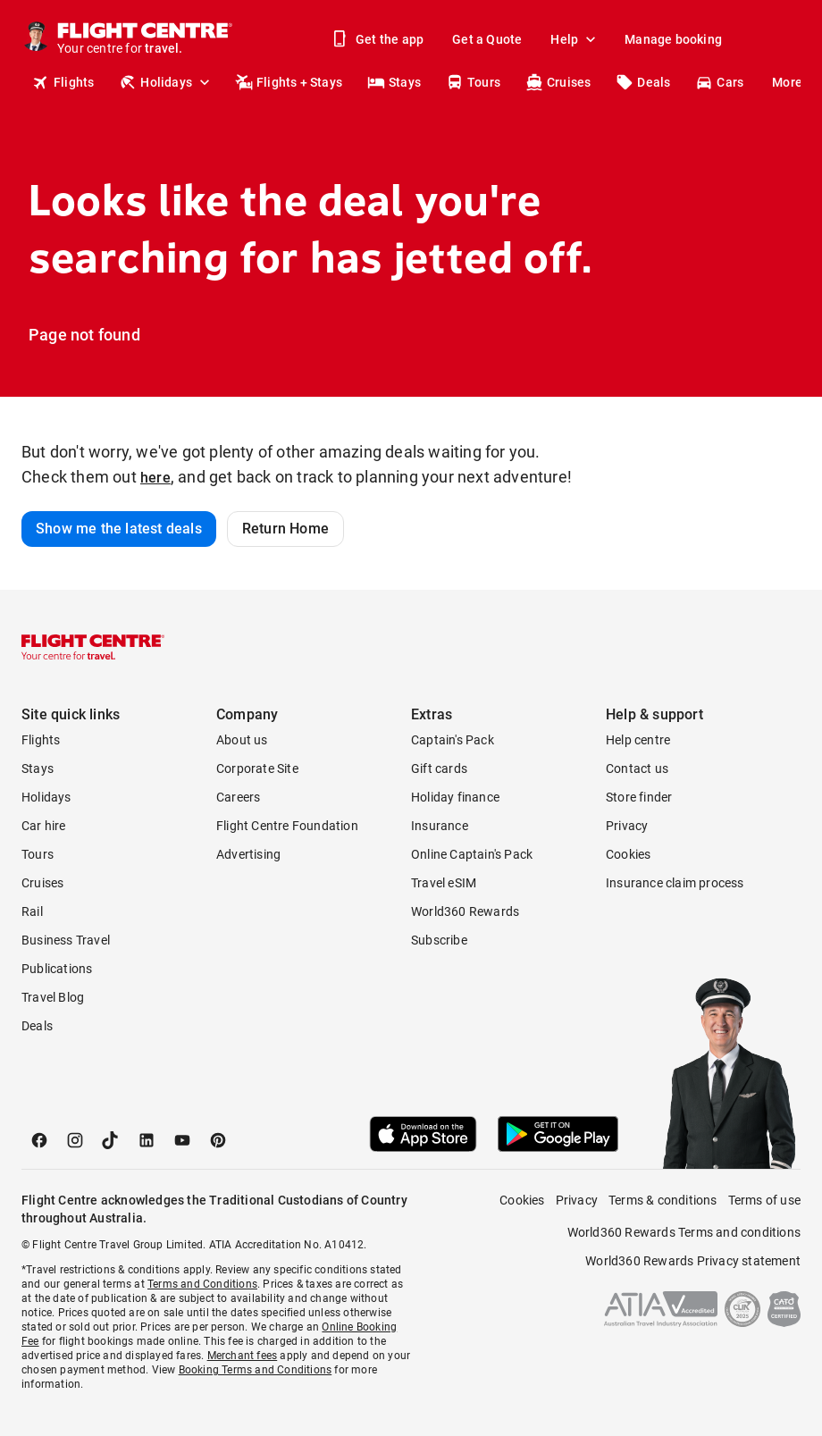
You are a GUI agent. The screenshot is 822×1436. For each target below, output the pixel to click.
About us (242, 740)
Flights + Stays (288, 82)
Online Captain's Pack (472, 854)
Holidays (166, 82)
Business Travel (65, 940)
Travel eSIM (443, 883)
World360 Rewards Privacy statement (693, 1261)
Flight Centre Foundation (287, 826)
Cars (719, 82)
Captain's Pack (452, 740)
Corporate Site (257, 768)
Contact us (637, 768)
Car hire (43, 826)
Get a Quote (487, 39)
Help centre (638, 740)
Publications (56, 969)
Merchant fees (242, 1355)
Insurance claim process (675, 883)
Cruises (558, 82)
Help (575, 39)
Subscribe (439, 940)
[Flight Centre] (146, 39)
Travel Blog (52, 997)
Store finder (639, 797)
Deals (643, 82)
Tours (473, 82)
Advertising (248, 854)
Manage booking (673, 39)
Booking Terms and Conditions (255, 1370)
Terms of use (764, 1200)
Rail (32, 911)
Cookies (628, 854)
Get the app (379, 39)
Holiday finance (455, 797)
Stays (394, 82)
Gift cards (439, 768)
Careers (238, 797)
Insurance (439, 826)
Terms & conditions (662, 1200)
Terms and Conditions (202, 1284)
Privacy (627, 826)
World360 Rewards (465, 911)
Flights (63, 82)
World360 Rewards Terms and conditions (684, 1232)
